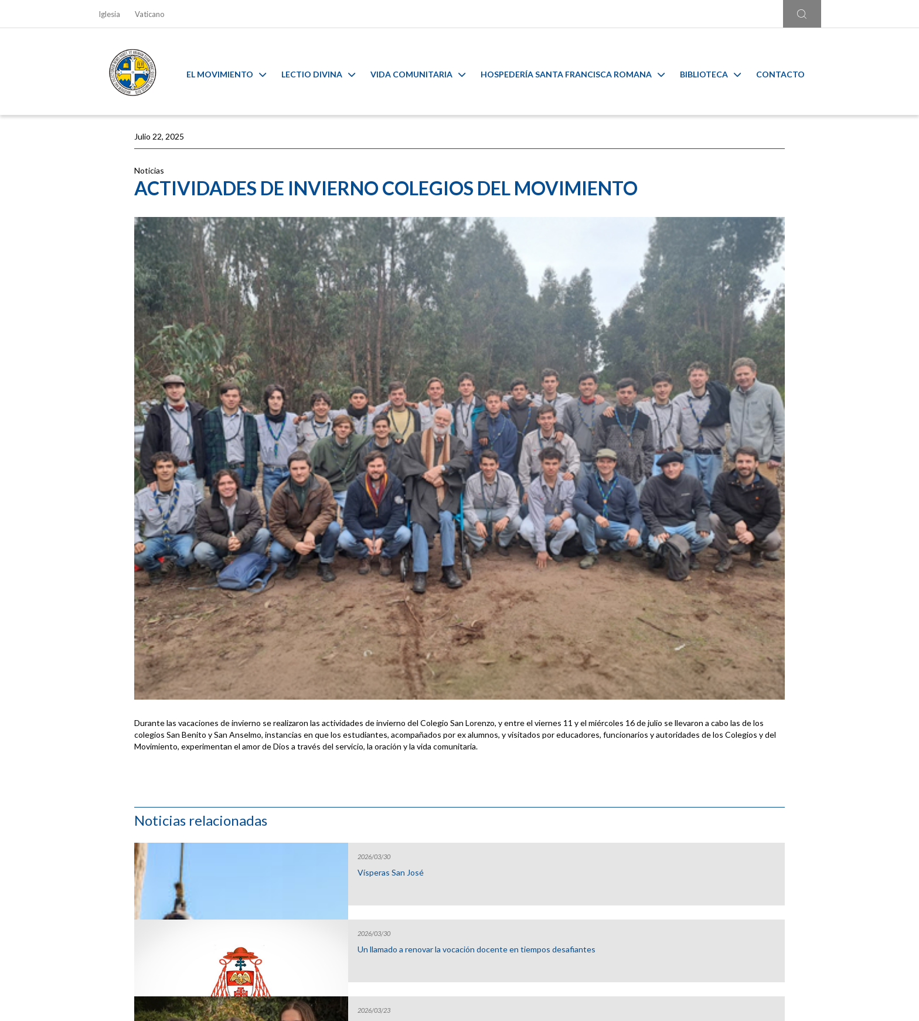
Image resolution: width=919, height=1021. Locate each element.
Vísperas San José (688, 214)
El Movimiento (235, 72)
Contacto (789, 72)
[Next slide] (822, 776)
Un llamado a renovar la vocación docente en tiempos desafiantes (714, 295)
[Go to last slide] (96, 776)
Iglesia (109, 14)
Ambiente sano (733, 792)
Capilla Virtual (550, 792)
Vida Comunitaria (426, 72)
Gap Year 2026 (682, 367)
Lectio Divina (327, 72)
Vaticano (150, 14)
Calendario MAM (368, 792)
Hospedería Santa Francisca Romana (581, 72)
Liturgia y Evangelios (186, 792)
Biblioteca (719, 72)
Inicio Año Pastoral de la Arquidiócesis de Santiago (702, 449)
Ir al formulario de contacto (305, 928)
